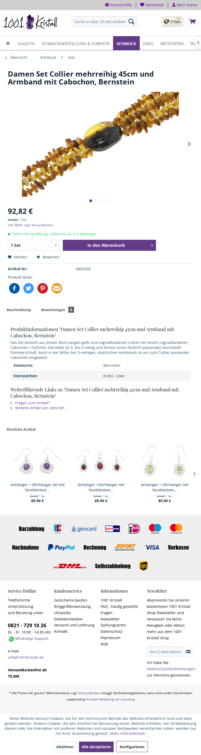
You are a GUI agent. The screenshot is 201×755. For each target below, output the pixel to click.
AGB (104, 643)
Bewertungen (57, 310)
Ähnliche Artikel (21, 429)
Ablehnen (65, 746)
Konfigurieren (132, 746)
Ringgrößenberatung (72, 606)
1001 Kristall (111, 600)
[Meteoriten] (172, 43)
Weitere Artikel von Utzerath (37, 407)
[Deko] (148, 43)
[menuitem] (152, 5)
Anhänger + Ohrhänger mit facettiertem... (164, 487)
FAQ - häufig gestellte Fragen (119, 609)
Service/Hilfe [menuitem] (118, 4)
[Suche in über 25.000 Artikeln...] (104, 21)
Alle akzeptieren (96, 746)
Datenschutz (111, 631)
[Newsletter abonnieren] (188, 651)
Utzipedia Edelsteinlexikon (68, 615)
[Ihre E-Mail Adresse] (165, 651)
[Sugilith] (26, 43)
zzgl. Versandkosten (38, 225)
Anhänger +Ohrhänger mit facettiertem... (101, 487)
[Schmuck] (126, 43)
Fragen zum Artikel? (30, 402)
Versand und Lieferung (74, 625)
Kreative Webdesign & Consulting (110, 699)
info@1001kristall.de (26, 657)
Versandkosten (89, 693)
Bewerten (47, 256)
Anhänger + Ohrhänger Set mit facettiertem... (37, 487)
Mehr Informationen (128, 733)
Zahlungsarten (113, 625)
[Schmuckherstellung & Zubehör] (75, 43)
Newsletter (110, 618)
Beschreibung (19, 309)
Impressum (110, 637)
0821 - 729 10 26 (27, 625)
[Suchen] (131, 21)
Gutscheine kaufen (70, 600)
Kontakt (61, 631)
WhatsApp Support (31, 638)
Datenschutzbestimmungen (171, 668)
